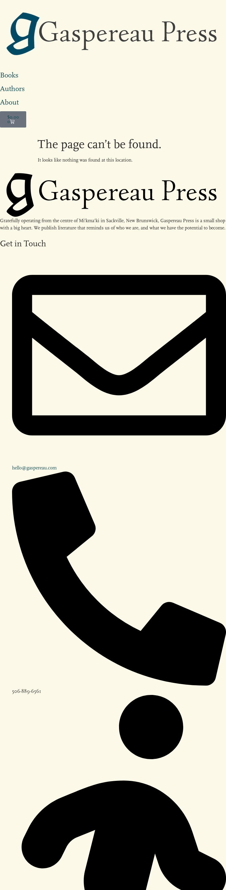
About (9, 102)
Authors (12, 88)
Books (9, 75)
